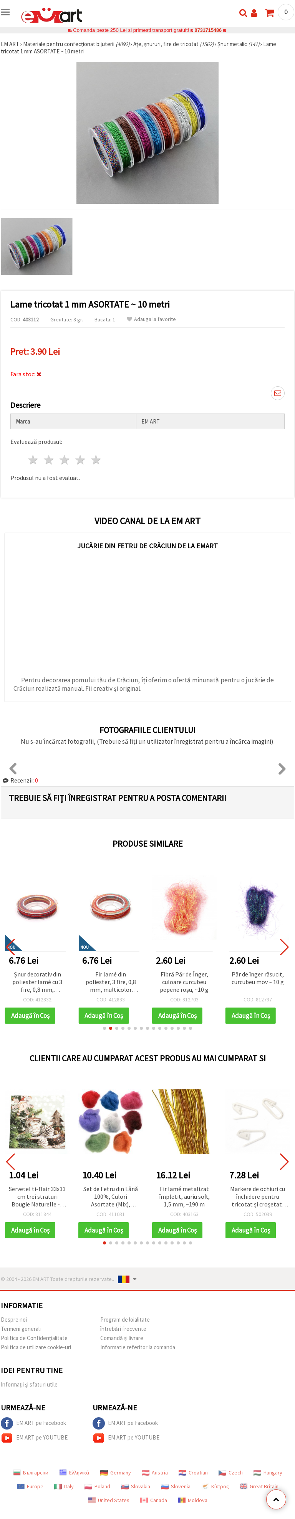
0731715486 (208, 30)
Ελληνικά (74, 1472)
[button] (104, 1028)
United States (108, 1500)
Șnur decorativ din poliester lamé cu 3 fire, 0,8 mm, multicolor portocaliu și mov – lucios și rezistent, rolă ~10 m (37, 982)
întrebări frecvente (123, 1328)
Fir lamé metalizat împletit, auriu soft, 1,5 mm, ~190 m (184, 1196)
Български (30, 1472)
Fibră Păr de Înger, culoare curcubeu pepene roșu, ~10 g (184, 981)
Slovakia (135, 1486)
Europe (30, 1486)
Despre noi (14, 1319)
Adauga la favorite (151, 319)
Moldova (192, 1500)
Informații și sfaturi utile (29, 1384)
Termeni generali (21, 1328)
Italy (64, 1486)
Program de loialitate (125, 1319)
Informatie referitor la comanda (137, 1347)
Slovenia (176, 1486)
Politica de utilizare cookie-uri (36, 1347)
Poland (97, 1486)
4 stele (80, 460)
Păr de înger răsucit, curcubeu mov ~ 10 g (258, 978)
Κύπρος (215, 1486)
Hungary (268, 1472)
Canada (153, 1500)
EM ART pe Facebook (33, 1423)
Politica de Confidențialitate (34, 1338)
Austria (155, 1472)
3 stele (65, 460)
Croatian (193, 1472)
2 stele (49, 460)
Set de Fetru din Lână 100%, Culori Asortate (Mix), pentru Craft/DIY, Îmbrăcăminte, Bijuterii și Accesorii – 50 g (110, 1197)
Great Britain (259, 1486)
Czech (231, 1472)
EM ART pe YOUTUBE (34, 1438)
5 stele (96, 460)
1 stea (33, 460)
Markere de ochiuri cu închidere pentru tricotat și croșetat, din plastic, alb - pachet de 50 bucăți (257, 1197)
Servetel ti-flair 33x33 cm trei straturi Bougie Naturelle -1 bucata (37, 1197)
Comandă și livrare (121, 1338)
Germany (115, 1472)
